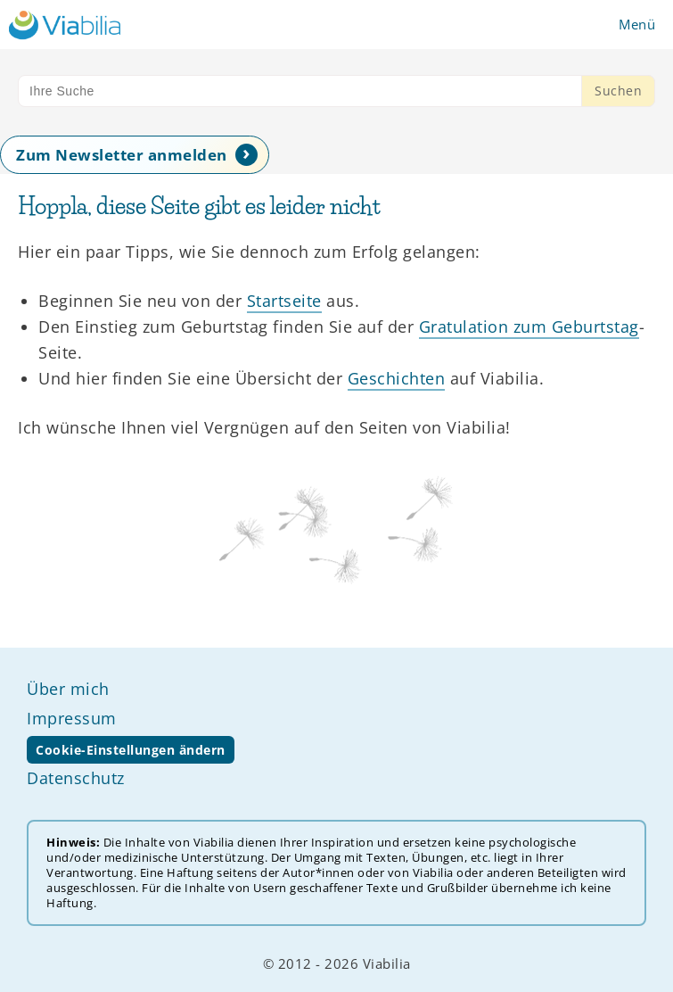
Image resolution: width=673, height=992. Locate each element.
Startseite (284, 300)
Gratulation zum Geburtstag (529, 326)
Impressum (72, 718)
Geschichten (397, 378)
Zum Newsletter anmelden (121, 155)
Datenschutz (76, 778)
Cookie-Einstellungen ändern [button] (131, 749)
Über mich (68, 688)
